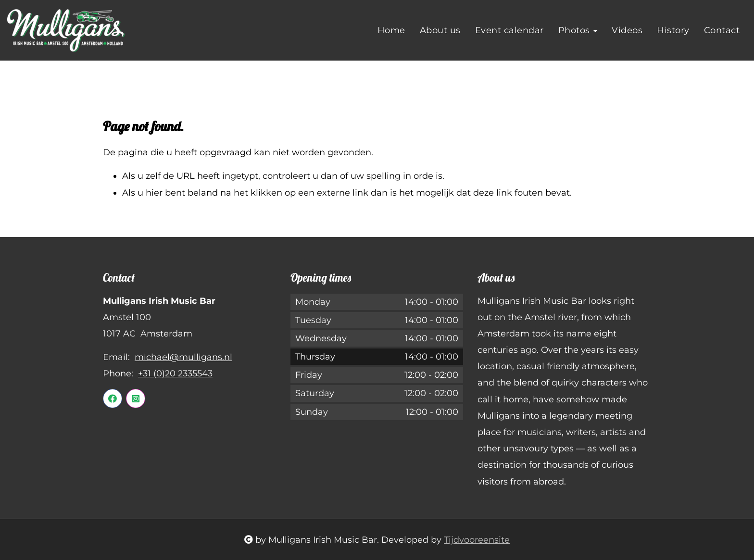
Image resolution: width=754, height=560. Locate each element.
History (673, 30)
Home (391, 30)
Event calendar (509, 30)
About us (440, 30)
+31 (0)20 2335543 (175, 373)
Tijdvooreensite (477, 540)
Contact (722, 30)
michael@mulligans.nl (183, 357)
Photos (578, 30)
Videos (627, 30)
